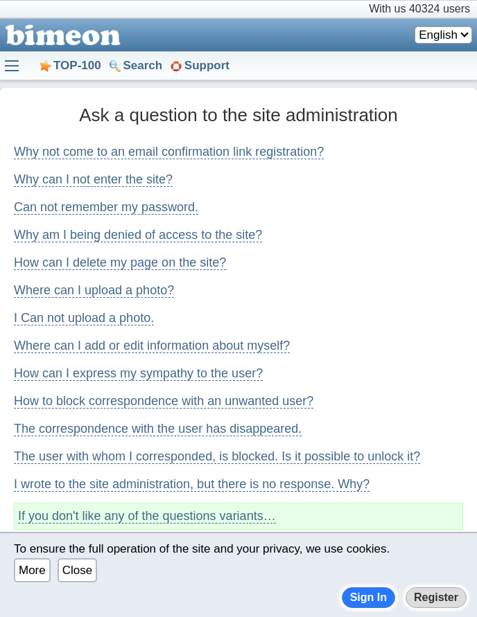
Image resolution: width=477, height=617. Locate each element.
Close (77, 570)
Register (436, 597)
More (32, 570)
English (438, 35)
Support (206, 65)
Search (142, 65)
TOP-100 (77, 65)
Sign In (368, 597)
